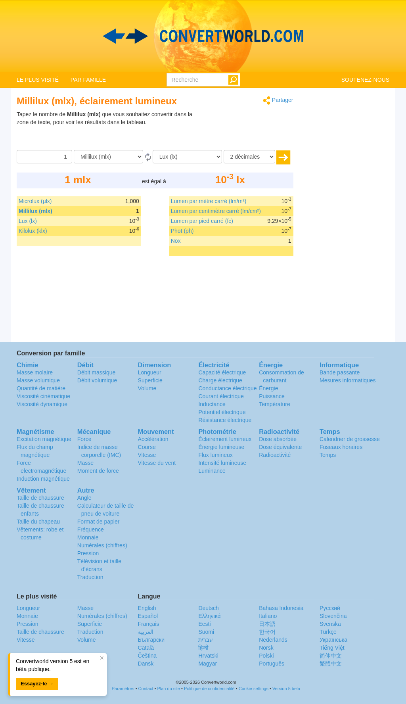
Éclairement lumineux (224, 439)
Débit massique (96, 372)
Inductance (212, 404)
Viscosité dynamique (42, 404)
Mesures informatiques (348, 380)
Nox (176, 241)
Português (271, 663)
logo (203, 36)
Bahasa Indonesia (281, 608)
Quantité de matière (41, 388)
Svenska (330, 624)
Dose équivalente (280, 447)
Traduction (90, 577)
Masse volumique (38, 380)
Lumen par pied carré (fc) (202, 221)
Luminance (212, 471)
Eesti (204, 624)
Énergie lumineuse (221, 447)
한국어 (267, 632)
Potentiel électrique (221, 412)
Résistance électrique (224, 420)
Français (148, 624)
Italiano (268, 616)
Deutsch (208, 608)
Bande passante (340, 372)
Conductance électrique (227, 388)
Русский (330, 608)
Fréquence (90, 529)
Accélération (153, 439)
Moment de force (98, 471)
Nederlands (273, 640)
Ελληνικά (209, 616)
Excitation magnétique (44, 439)
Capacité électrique (222, 372)
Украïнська (333, 640)
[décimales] (249, 156)
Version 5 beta (286, 688)
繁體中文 (331, 663)
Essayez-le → (37, 684)
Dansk (146, 663)
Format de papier (98, 521)
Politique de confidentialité (209, 688)
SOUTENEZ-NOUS (365, 80)
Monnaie (88, 537)
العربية (145, 632)
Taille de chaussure (40, 498)
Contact (145, 688)
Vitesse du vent (157, 463)
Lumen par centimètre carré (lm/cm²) (216, 211)
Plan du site (168, 688)
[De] (108, 156)
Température (274, 404)
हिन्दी (203, 648)
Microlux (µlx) (35, 201)
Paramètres (123, 688)
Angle (84, 498)
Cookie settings (253, 688)
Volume (147, 388)
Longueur (149, 372)
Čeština (147, 655)
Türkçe (328, 632)
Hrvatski (208, 655)
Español (148, 616)
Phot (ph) (182, 231)
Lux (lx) (28, 221)
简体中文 (331, 655)
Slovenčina (333, 616)
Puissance (272, 396)
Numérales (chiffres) (102, 545)
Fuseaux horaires (341, 447)
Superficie (150, 380)
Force (84, 439)
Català (146, 648)
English (147, 608)
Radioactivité (275, 455)
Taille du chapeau (38, 521)
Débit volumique (97, 380)
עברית (205, 640)
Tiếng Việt (332, 648)
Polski (266, 655)
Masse (85, 463)
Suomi (206, 632)
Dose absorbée (278, 439)
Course (147, 447)
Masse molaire (35, 372)
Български (151, 640)
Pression (88, 553)
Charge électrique (220, 380)
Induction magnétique (43, 479)
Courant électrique (220, 396)
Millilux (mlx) (35, 211)
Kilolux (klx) (33, 231)
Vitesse (147, 455)
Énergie (268, 388)
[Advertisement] (243, 130)
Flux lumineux (215, 455)
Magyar (207, 663)
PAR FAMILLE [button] (88, 80)
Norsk (266, 648)
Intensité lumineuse (222, 463)
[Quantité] (44, 156)
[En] (187, 156)
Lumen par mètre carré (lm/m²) (209, 201)
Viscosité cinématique (43, 396)
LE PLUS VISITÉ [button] (38, 80)
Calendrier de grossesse (350, 439)
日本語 (267, 624)
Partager (278, 100)
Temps (328, 455)
